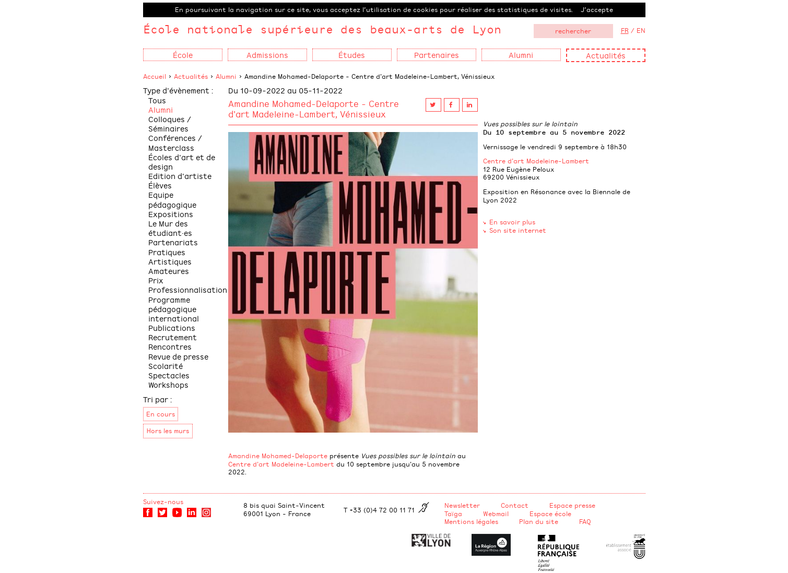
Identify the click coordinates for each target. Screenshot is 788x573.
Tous (157, 99)
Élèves (160, 185)
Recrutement (172, 336)
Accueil (154, 76)
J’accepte (597, 9)
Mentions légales (471, 521)
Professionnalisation (187, 289)
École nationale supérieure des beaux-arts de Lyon (322, 29)
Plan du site (538, 521)
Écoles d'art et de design (181, 161)
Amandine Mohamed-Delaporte (277, 455)
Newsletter (462, 505)
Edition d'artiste (179, 175)
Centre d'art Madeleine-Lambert (281, 464)
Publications (171, 327)
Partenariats (173, 241)
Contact (514, 505)
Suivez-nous (163, 501)
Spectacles (169, 374)
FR (625, 30)
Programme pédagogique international (173, 309)
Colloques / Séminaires (169, 123)
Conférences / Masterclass (175, 142)
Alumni (226, 76)
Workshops (168, 384)
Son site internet (517, 230)
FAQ (585, 521)
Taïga (453, 513)
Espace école (550, 513)
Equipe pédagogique (172, 199)
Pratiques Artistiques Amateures (170, 261)
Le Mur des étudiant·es (170, 228)
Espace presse (572, 505)
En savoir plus (512, 221)
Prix (155, 279)
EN (641, 30)
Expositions (170, 213)
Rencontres (170, 346)
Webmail (496, 513)
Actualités (606, 55)
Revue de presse (178, 356)
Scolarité (165, 365)
